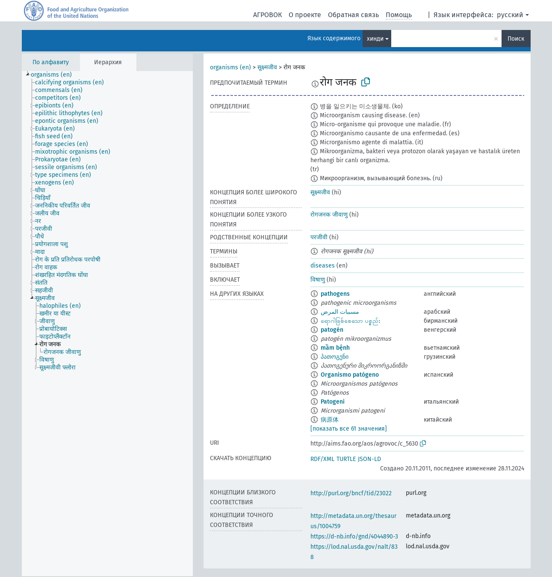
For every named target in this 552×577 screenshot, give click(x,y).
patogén (332, 329)
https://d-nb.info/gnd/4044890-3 (354, 536)
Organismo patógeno (350, 374)
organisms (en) (230, 67)
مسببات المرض (340, 311)
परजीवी (319, 237)
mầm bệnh (335, 347)
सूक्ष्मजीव (267, 67)
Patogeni (333, 401)
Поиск (516, 38)
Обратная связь (353, 15)
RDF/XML (322, 459)
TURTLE (346, 459)
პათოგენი (334, 356)
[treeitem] (55, 75)
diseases (322, 265)
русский (510, 15)
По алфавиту (50, 62)
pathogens (335, 293)
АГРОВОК (267, 15)
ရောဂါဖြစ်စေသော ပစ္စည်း (350, 320)
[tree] (107, 323)
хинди (375, 38)
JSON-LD (369, 459)
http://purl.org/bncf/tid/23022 (351, 493)
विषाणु (317, 279)
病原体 (330, 419)
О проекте (305, 15)
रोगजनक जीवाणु (329, 214)
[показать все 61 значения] (348, 428)
